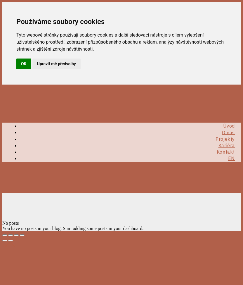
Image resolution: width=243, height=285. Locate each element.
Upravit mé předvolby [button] (56, 63)
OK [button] (24, 63)
